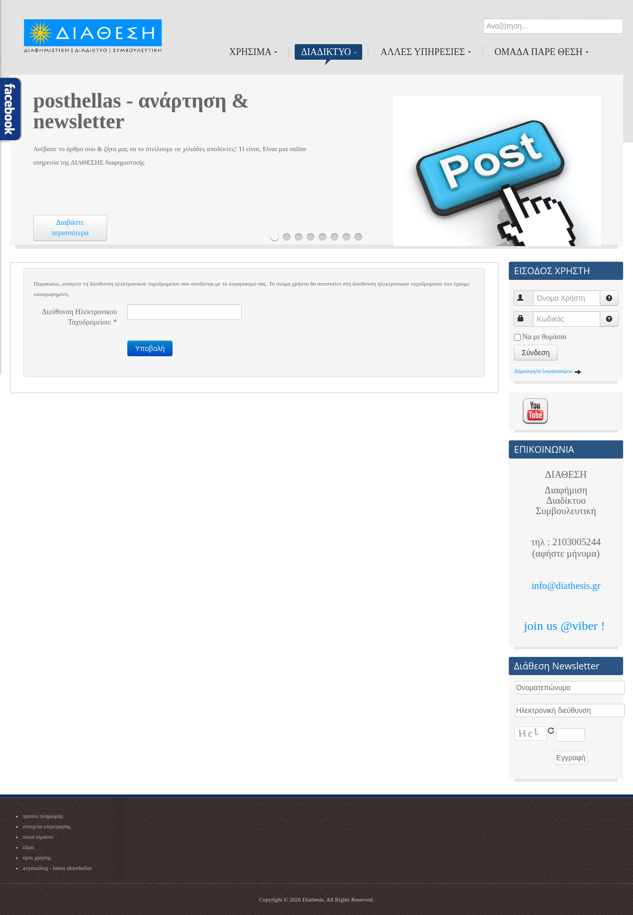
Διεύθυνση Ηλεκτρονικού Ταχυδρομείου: (79, 317)
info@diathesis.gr (566, 585)
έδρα (28, 847)
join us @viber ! (566, 626)
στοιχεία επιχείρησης (47, 826)
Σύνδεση (536, 352)
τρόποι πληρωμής (43, 816)
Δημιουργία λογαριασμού (548, 371)
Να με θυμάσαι (544, 337)
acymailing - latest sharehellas (57, 868)
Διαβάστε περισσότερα (70, 228)
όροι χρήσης (37, 857)
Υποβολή (150, 348)
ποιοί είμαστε (38, 836)
